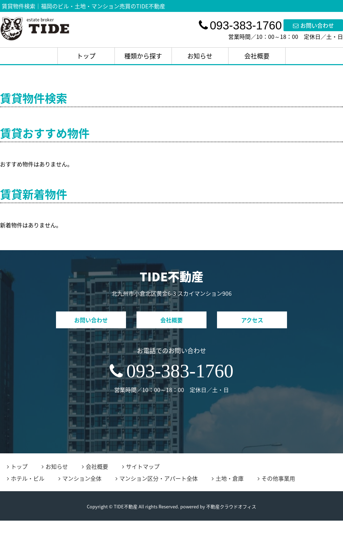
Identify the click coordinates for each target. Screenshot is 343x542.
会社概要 (257, 56)
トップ (86, 56)
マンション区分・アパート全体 (156, 478)
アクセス (252, 320)
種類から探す (143, 56)
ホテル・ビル (25, 478)
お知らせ (199, 56)
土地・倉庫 (228, 478)
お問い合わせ (313, 25)
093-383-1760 (171, 371)
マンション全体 (80, 478)
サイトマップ (141, 466)
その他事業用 (276, 478)
